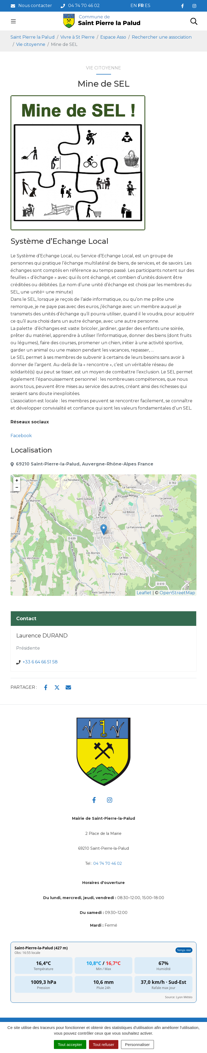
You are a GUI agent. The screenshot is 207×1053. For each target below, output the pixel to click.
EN (133, 5)
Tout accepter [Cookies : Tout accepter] (70, 1044)
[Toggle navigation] (13, 21)
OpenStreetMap (177, 592)
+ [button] (16, 480)
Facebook (21, 435)
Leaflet (144, 592)
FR (141, 5)
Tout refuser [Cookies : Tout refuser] (103, 1044)
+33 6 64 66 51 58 (40, 661)
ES (147, 5)
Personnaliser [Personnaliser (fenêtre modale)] (137, 1044)
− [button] (16, 487)
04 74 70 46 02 (107, 863)
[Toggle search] (194, 21)
